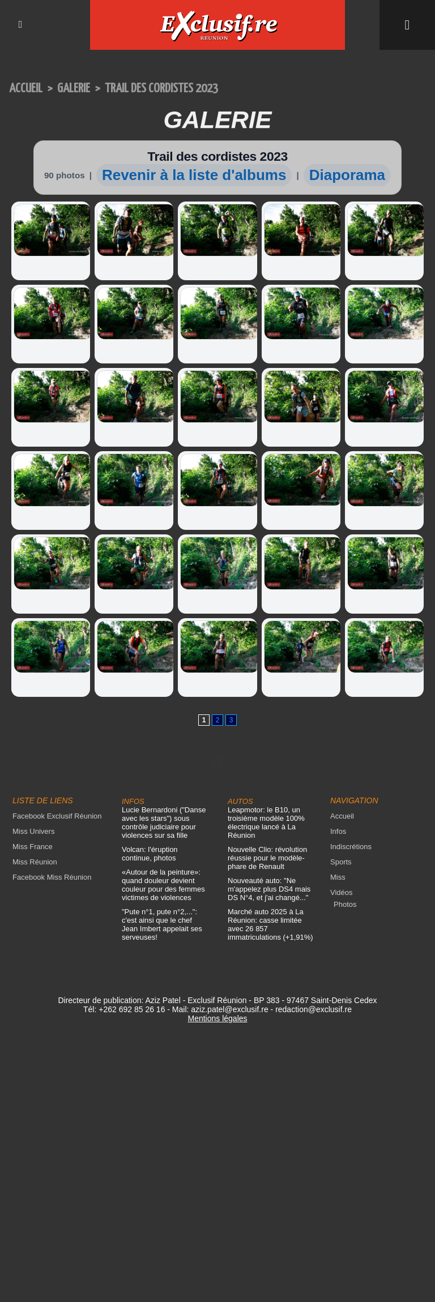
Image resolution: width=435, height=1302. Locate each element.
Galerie (73, 88)
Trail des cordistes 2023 (161, 88)
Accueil (25, 88)
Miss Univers (33, 831)
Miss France (32, 846)
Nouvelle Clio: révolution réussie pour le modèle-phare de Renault (267, 858)
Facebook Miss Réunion (51, 877)
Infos (338, 831)
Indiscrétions (351, 846)
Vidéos (341, 892)
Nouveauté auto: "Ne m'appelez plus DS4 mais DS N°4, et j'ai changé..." (269, 889)
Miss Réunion (34, 862)
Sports (341, 862)
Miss (338, 877)
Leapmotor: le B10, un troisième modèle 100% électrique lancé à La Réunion (266, 823)
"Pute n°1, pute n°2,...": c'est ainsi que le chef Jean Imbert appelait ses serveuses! (162, 924)
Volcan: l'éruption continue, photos (150, 853)
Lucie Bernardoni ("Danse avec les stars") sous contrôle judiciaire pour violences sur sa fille (164, 823)
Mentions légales (217, 1018)
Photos (345, 904)
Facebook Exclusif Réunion (57, 816)
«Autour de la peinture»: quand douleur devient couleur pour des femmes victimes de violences (163, 885)
